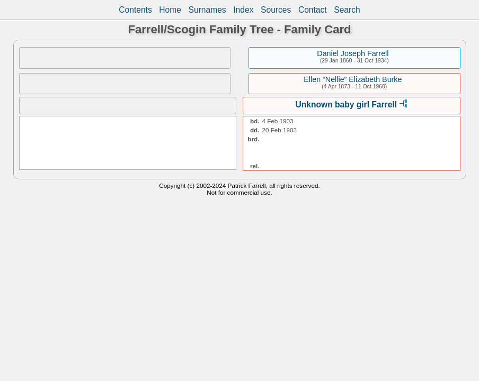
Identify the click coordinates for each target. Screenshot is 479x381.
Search (347, 9)
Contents (135, 9)
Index (243, 9)
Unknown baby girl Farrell (346, 104)
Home (170, 9)
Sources (276, 9)
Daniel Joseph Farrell (352, 53)
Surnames (207, 9)
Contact (312, 9)
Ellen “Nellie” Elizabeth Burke (353, 79)
